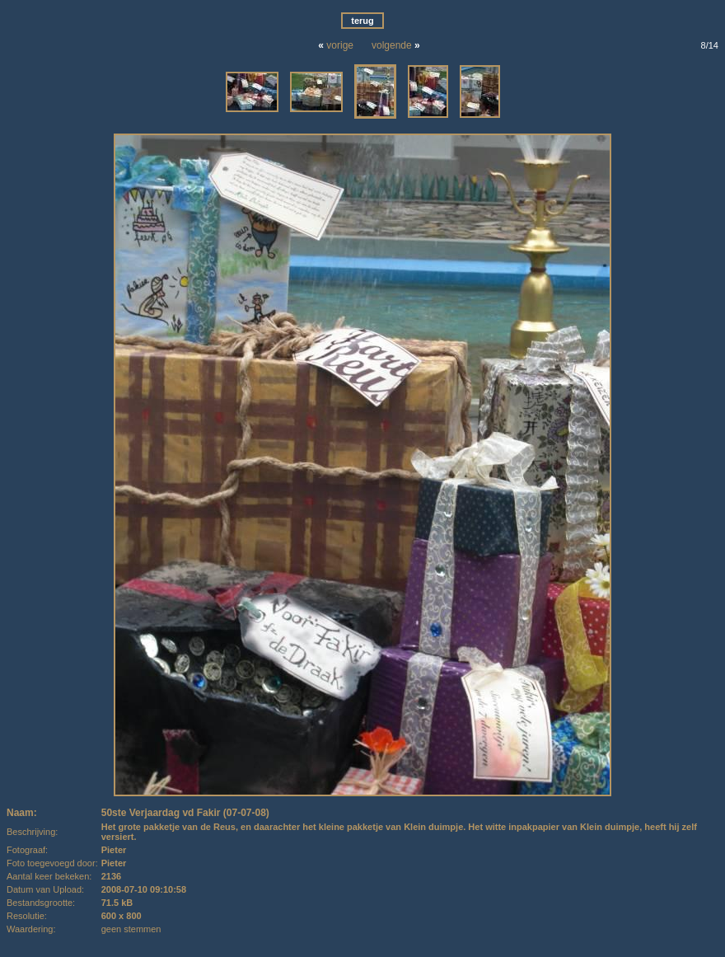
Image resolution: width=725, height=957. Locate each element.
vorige (339, 45)
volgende (392, 45)
